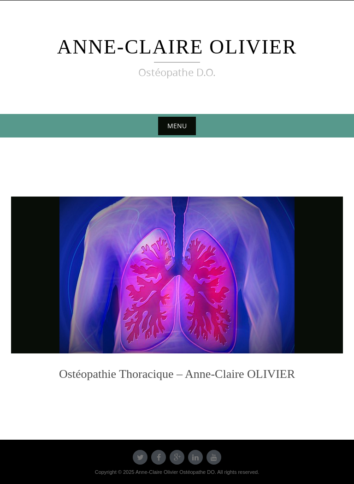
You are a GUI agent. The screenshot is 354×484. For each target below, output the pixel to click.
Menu (177, 125)
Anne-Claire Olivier (177, 47)
